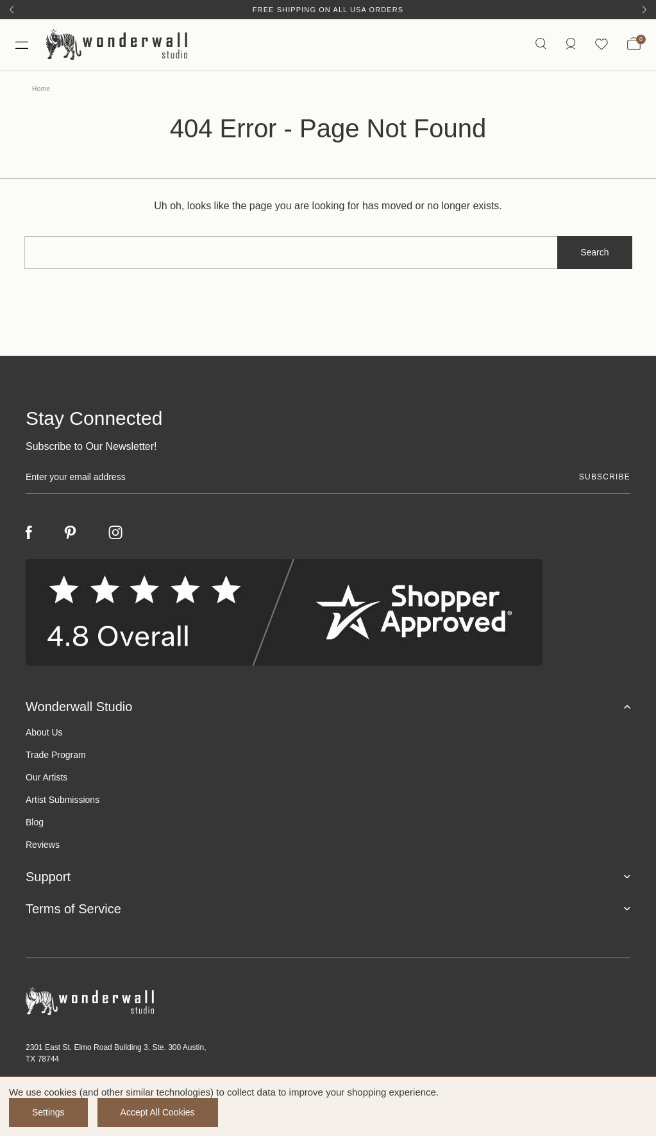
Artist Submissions (62, 800)
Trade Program (56, 755)
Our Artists (46, 777)
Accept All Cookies (158, 1112)
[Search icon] (540, 44)
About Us (44, 732)
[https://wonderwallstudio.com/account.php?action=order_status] (571, 44)
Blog (35, 822)
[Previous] (11, 9)
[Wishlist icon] (601, 44)
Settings (48, 1112)
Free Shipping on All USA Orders (328, 9)
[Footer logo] (328, 1001)
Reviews (43, 844)
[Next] (644, 9)
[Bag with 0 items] (634, 45)
